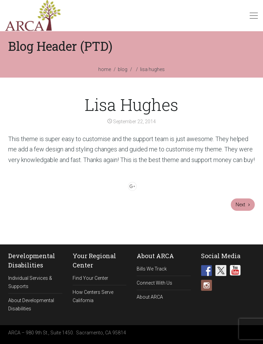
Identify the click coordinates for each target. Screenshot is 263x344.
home (104, 69)
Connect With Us (154, 283)
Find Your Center (90, 278)
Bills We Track (152, 269)
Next (243, 204)
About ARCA (150, 297)
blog (122, 69)
